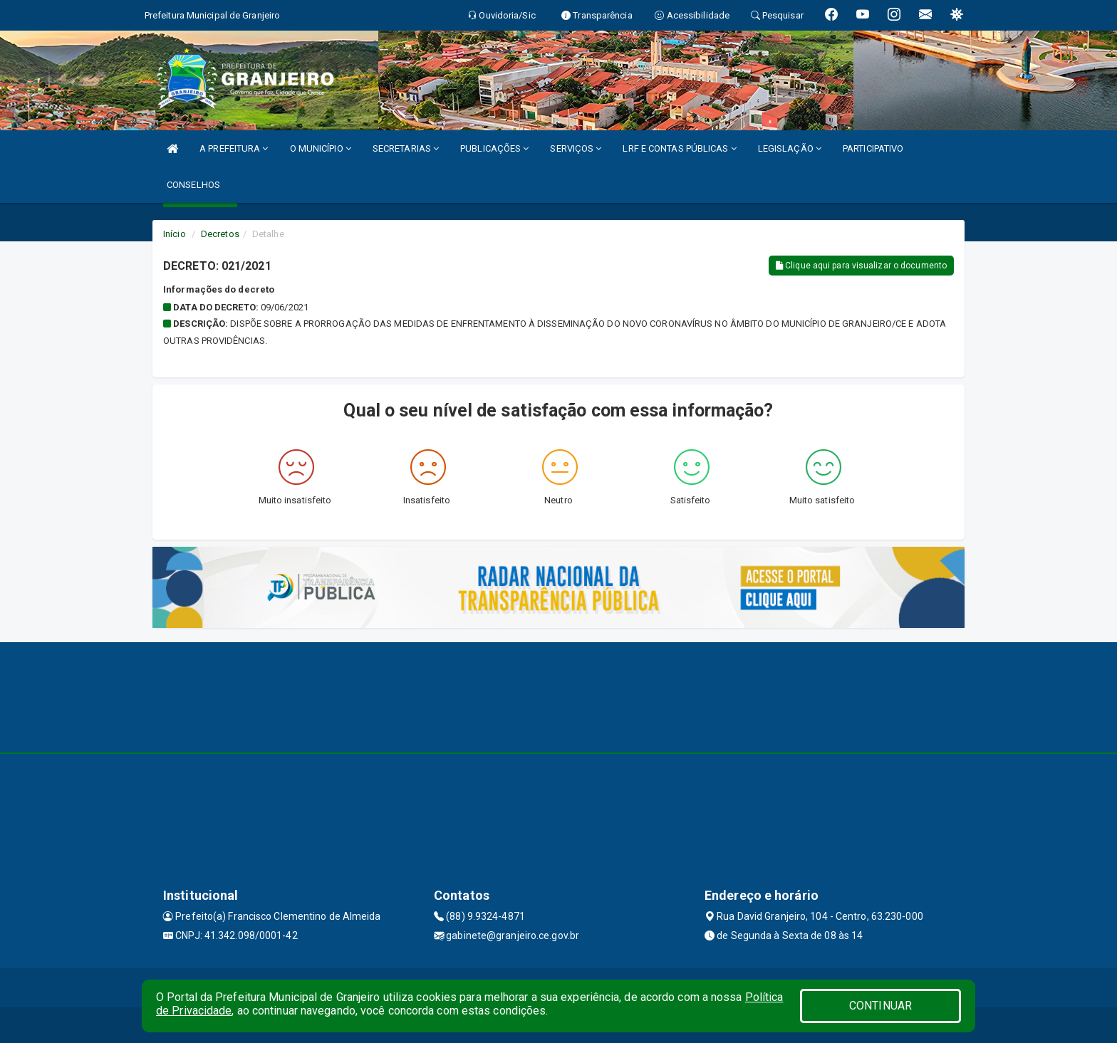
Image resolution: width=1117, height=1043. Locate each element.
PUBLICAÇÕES (494, 148)
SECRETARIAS (406, 148)
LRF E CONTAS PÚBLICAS (679, 148)
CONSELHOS (193, 184)
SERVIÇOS (575, 148)
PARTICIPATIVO (873, 148)
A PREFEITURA (233, 148)
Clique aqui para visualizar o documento (861, 266)
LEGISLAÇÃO (789, 148)
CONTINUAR (880, 1005)
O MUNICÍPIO (320, 148)
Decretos (220, 234)
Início (174, 234)
